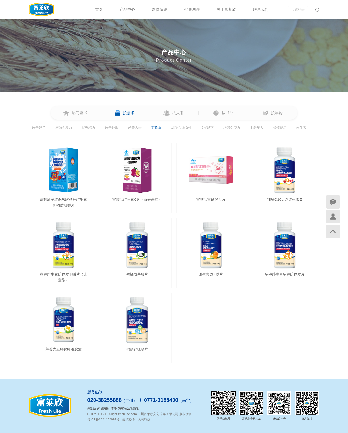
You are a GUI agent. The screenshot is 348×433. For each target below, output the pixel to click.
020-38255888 (104, 400)
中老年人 (256, 127)
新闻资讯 (159, 9)
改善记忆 (38, 127)
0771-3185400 (161, 400)
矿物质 (156, 127)
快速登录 (298, 10)
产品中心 (127, 9)
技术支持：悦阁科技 (136, 419)
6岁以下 (208, 127)
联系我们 (260, 9)
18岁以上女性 (181, 127)
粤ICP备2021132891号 (103, 419)
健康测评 (192, 9)
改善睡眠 (111, 127)
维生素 (301, 127)
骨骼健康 (280, 127)
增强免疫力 (63, 127)
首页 (99, 9)
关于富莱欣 (226, 9)
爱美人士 (135, 127)
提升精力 (88, 127)
